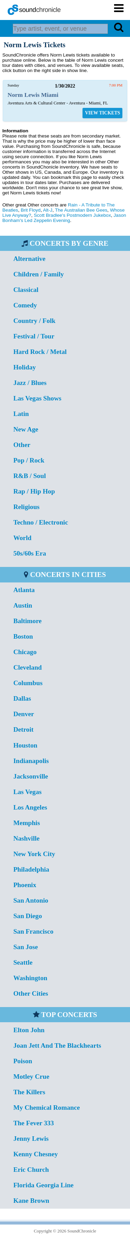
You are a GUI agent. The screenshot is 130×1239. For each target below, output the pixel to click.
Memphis (26, 822)
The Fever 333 (33, 1123)
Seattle (22, 962)
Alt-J (47, 210)
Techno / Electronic (40, 522)
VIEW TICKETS (102, 112)
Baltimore (27, 620)
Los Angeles (30, 807)
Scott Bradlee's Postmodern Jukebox (72, 215)
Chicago (24, 652)
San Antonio (30, 900)
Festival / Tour (33, 336)
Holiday (24, 367)
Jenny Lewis (31, 1138)
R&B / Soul (29, 475)
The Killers (29, 1092)
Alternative (29, 258)
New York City (34, 853)
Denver (23, 714)
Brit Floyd (31, 210)
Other (21, 444)
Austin (22, 605)
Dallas (22, 698)
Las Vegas (27, 791)
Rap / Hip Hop (34, 491)
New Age (25, 429)
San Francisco (33, 931)
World (22, 537)
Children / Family (38, 274)
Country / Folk (34, 320)
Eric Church (31, 1169)
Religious (26, 506)
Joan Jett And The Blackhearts (57, 1045)
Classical (25, 289)
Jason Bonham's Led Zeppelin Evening (64, 218)
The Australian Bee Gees (81, 210)
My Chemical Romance (46, 1107)
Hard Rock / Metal (40, 351)
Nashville (26, 838)
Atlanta (24, 589)
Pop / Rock (28, 460)
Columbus (27, 683)
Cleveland (27, 667)
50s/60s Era (29, 553)
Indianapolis (31, 760)
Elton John (28, 1030)
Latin (21, 413)
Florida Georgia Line (43, 1185)
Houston (25, 745)
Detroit (23, 729)
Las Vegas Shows (37, 398)
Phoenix (24, 884)
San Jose (25, 947)
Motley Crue (31, 1076)
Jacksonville (30, 776)
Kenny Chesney (35, 1154)
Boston (23, 636)
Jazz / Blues (29, 382)
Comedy (25, 305)
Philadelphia (31, 869)
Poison (22, 1061)
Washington (30, 978)
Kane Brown (31, 1200)
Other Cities (30, 993)
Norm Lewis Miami (33, 94)
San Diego (27, 916)
